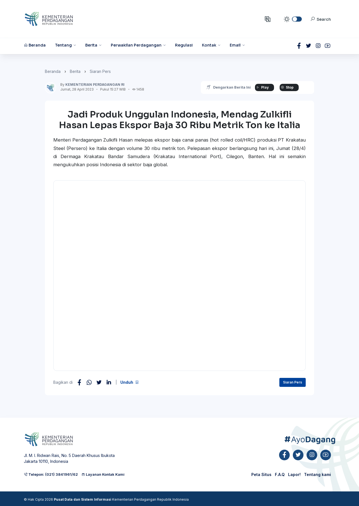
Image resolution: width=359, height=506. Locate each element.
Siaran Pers (100, 71)
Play (262, 87)
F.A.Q (280, 474)
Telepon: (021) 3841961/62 (51, 474)
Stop (287, 87)
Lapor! (294, 474)
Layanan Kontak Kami (103, 474)
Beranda (53, 71)
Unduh (129, 382)
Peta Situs (261, 474)
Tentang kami (317, 474)
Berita (75, 71)
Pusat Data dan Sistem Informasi (82, 499)
